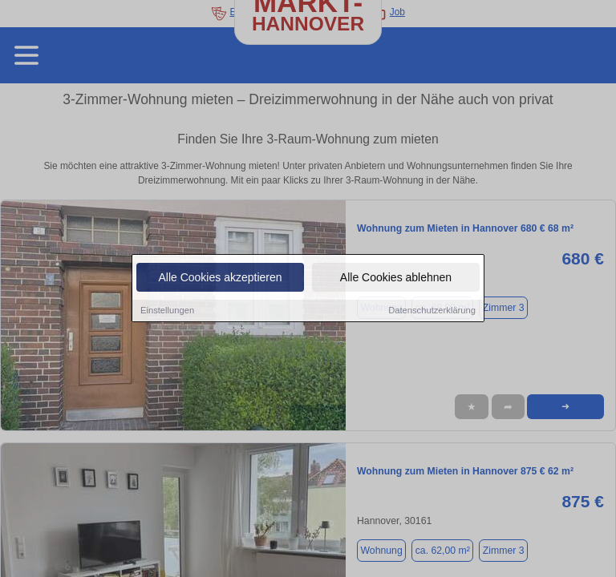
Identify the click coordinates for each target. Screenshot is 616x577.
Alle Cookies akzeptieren (220, 278)
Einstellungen (167, 312)
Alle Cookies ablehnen (396, 278)
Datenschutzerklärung (432, 312)
